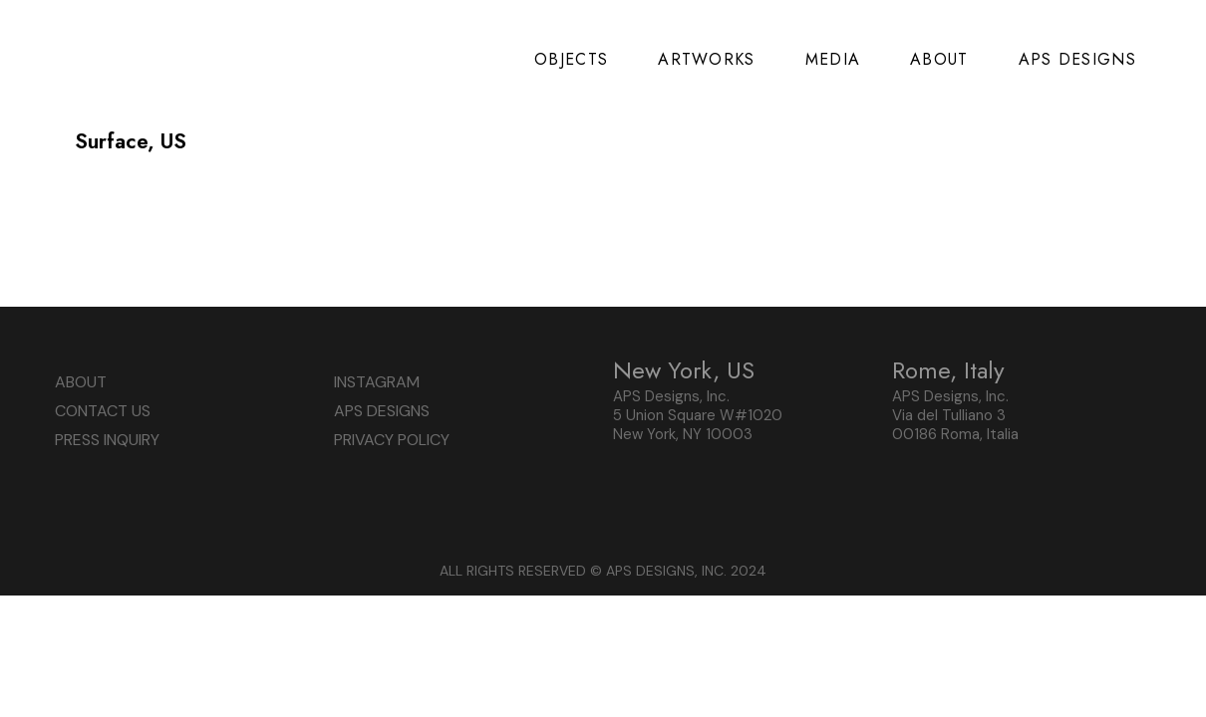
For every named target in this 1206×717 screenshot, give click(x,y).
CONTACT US (103, 410)
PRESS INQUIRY (107, 439)
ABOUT (81, 381)
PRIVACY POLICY (392, 439)
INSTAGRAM (377, 381)
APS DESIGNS (382, 410)
